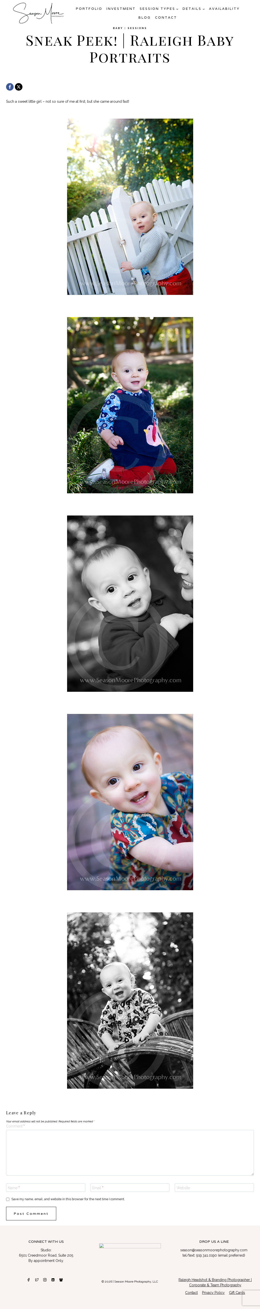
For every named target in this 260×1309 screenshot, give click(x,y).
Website (183, 1188)
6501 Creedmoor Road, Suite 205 (46, 1255)
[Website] (214, 1187)
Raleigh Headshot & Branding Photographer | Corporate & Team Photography (215, 1282)
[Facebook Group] (61, 1279)
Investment (121, 9)
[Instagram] (44, 1279)
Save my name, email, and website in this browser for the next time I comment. (68, 1199)
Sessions (137, 28)
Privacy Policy (213, 1293)
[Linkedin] (52, 1279)
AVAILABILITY (224, 9)
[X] (18, 87)
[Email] (130, 1187)
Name (14, 1188)
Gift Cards (237, 1293)
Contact (166, 17)
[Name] (45, 1187)
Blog (144, 17)
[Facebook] (10, 87)
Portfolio (89, 9)
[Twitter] (36, 1279)
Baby (118, 28)
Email (97, 1188)
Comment (15, 1126)
